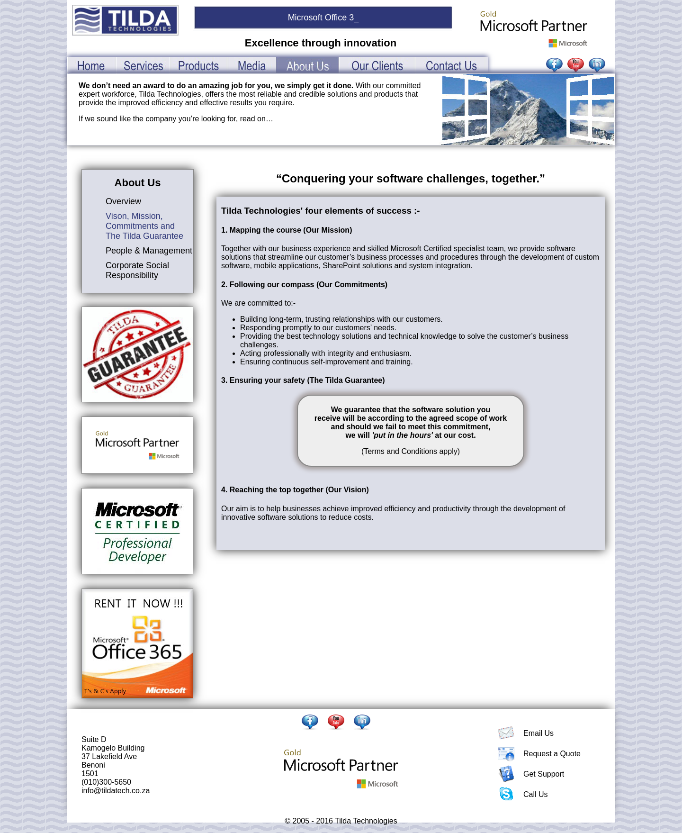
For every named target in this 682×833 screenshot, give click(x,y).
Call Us (535, 794)
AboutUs (307, 65)
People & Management (149, 250)
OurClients (377, 65)
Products (198, 65)
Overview (123, 201)
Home (91, 65)
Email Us (538, 733)
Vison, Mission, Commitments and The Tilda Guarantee (144, 226)
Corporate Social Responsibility (137, 270)
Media (252, 65)
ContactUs (451, 65)
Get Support (543, 774)
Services (142, 65)
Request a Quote (552, 754)
